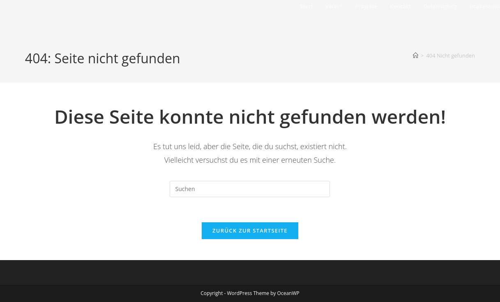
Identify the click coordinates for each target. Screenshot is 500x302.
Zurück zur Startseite (250, 230)
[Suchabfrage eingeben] (250, 189)
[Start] (415, 55)
